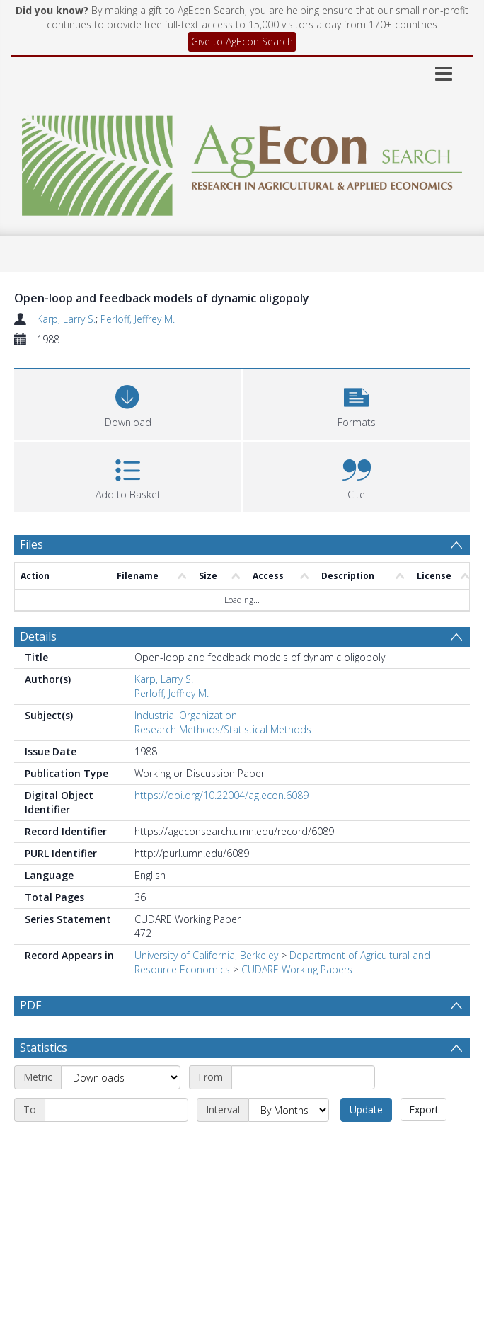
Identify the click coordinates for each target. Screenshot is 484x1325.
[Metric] (120, 1077)
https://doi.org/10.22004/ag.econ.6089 (221, 795)
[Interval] (288, 1110)
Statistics (43, 1047)
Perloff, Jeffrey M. (137, 319)
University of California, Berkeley (206, 955)
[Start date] (303, 1077)
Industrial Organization (185, 715)
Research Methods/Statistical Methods (222, 729)
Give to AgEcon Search (242, 41)
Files (31, 544)
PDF (30, 1005)
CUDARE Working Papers (296, 969)
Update (366, 1109)
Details (38, 636)
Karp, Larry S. (66, 319)
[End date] (116, 1110)
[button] (356, 403)
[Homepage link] (241, 161)
